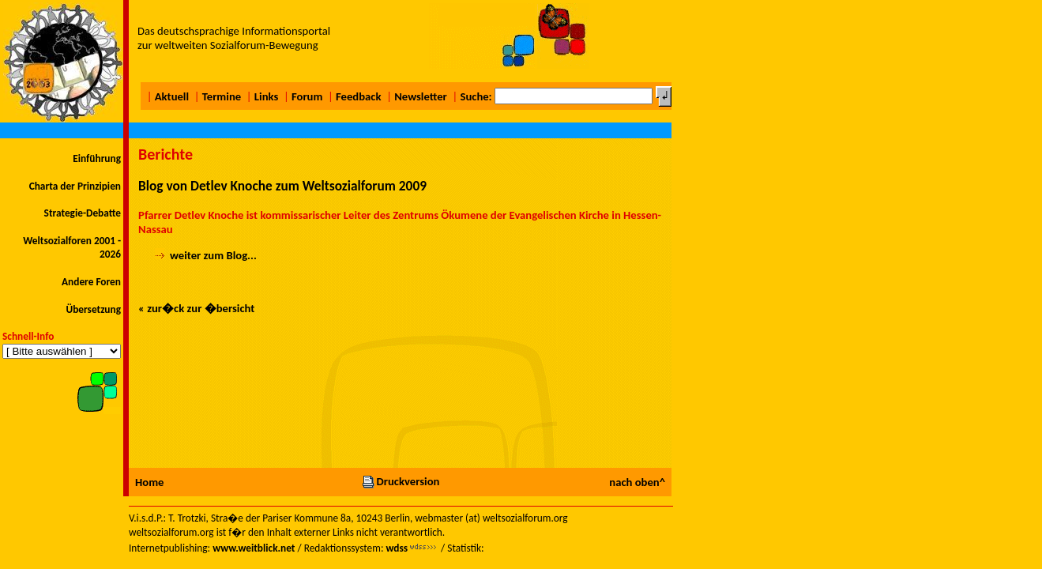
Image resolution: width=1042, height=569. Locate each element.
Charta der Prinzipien (75, 186)
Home (149, 482)
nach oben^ (637, 482)
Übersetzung (93, 309)
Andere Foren (91, 281)
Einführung (97, 158)
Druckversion (400, 481)
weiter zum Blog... (213, 255)
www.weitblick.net (254, 548)
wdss (397, 548)
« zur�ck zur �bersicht (196, 308)
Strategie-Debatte (82, 213)
